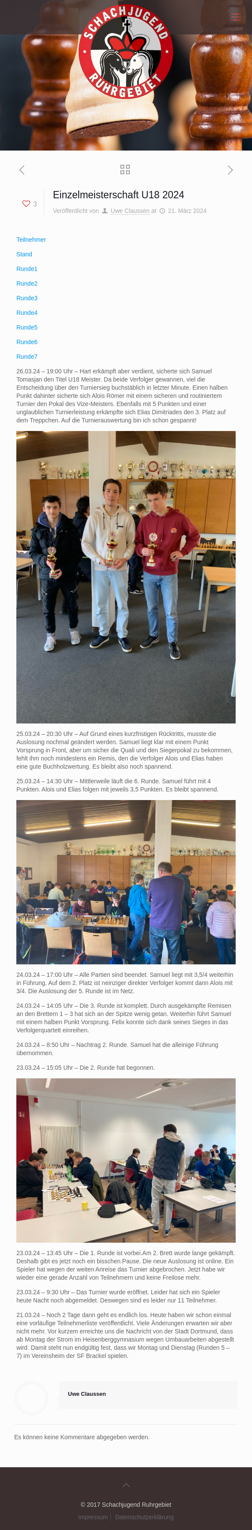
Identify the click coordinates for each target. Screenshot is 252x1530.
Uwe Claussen (130, 210)
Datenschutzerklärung (144, 1517)
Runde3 (26, 298)
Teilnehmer (31, 239)
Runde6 (26, 342)
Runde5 (26, 327)
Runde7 (26, 356)
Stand (24, 254)
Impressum (93, 1517)
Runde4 (26, 312)
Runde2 (26, 283)
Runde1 (26, 268)
